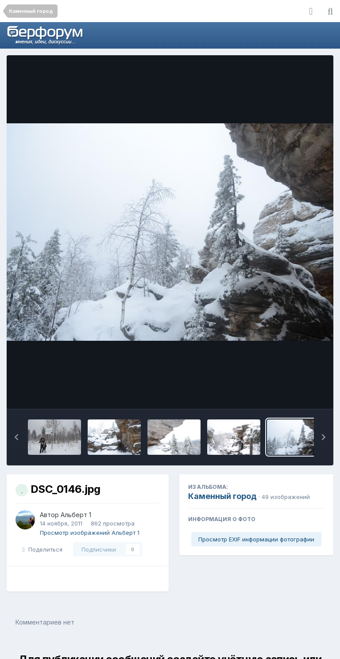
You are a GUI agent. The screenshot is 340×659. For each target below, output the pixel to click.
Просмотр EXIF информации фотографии (256, 539)
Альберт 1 (76, 514)
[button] (16, 437)
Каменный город (222, 496)
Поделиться (42, 549)
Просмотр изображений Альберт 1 (89, 532)
